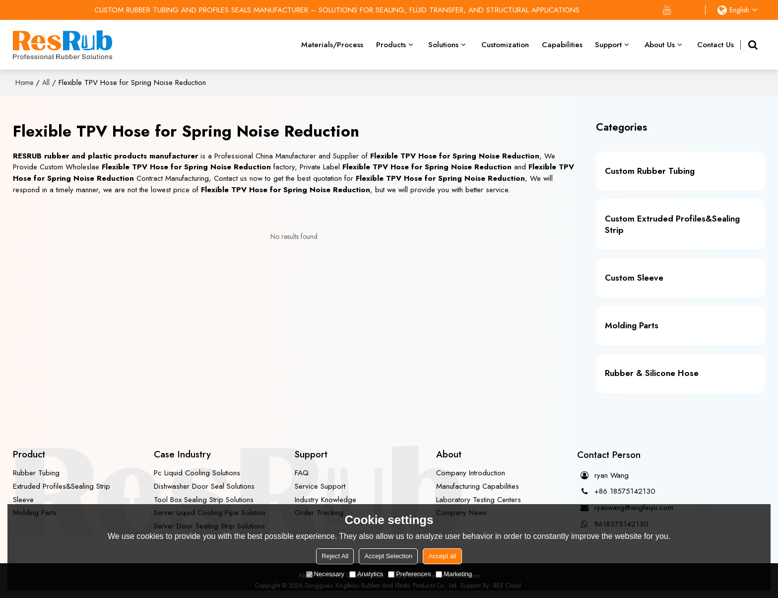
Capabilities (562, 44)
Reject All (335, 556)
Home (24, 82)
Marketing (454, 574)
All (46, 82)
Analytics (366, 574)
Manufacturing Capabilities (477, 486)
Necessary (325, 574)
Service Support (320, 486)
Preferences (409, 574)
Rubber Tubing (36, 472)
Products (391, 44)
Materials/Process (332, 44)
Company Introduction (470, 472)
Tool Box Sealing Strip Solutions (204, 499)
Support (608, 44)
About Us (660, 44)
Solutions (443, 44)
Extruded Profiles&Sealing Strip (61, 486)
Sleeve (23, 499)
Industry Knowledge (325, 499)
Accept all (442, 556)
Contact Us (715, 44)
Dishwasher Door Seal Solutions (204, 486)
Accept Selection (388, 556)
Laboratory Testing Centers (478, 499)
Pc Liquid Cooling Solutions (197, 472)
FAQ (302, 472)
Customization (505, 44)
